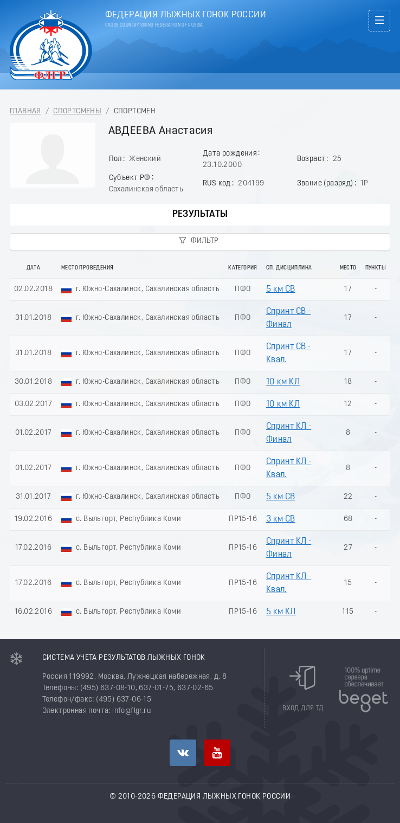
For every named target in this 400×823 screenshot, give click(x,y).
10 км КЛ (283, 382)
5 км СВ (280, 289)
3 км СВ (280, 519)
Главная (25, 111)
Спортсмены (77, 111)
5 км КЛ (281, 612)
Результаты (200, 214)
